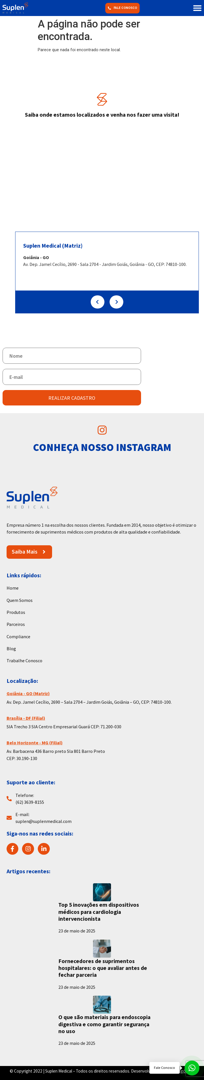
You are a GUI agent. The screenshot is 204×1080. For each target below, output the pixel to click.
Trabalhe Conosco (24, 660)
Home (13, 588)
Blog (11, 648)
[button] (197, 8)
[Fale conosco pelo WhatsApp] (174, 1068)
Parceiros (16, 624)
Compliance (18, 636)
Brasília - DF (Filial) (26, 718)
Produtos (16, 612)
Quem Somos (20, 600)
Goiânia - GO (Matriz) (28, 693)
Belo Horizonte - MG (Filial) (35, 742)
